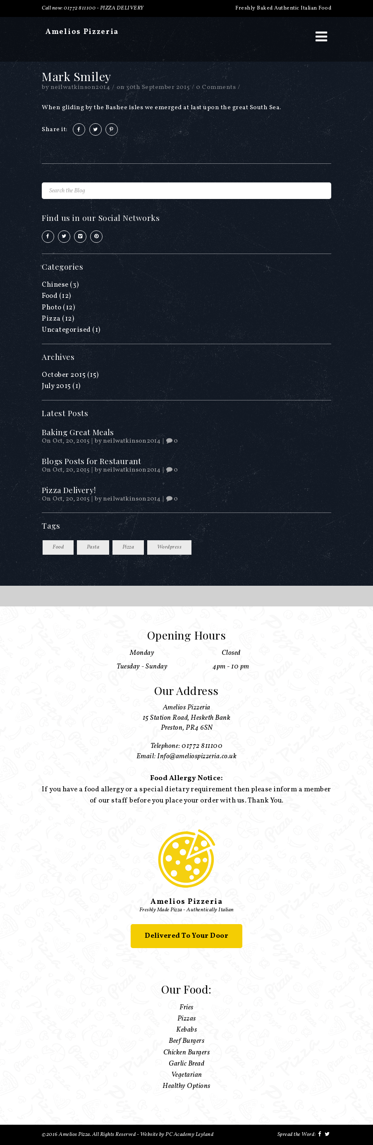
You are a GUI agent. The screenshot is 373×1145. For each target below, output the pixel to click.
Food (49, 296)
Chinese (55, 285)
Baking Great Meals (78, 431)
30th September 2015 (158, 87)
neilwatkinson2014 (80, 87)
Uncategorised (66, 330)
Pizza (51, 318)
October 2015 (64, 375)
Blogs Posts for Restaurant (91, 460)
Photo (52, 307)
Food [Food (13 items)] (58, 547)
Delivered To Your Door (186, 936)
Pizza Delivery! (69, 489)
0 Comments (216, 87)
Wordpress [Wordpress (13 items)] (169, 547)
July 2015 (56, 386)
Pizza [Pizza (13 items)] (128, 547)
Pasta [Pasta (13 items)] (93, 547)
